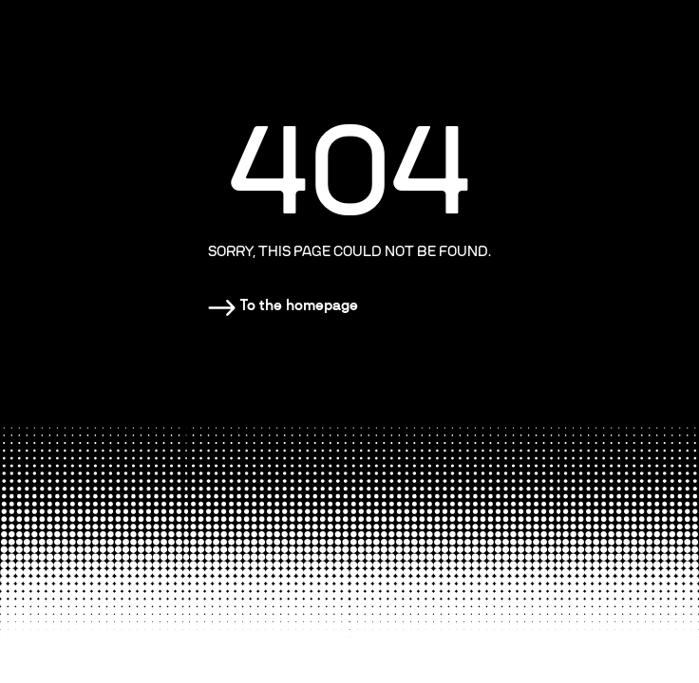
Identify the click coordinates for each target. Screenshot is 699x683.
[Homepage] (283, 305)
